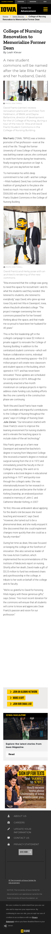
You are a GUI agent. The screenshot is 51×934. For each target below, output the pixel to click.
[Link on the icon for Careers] (9, 822)
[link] (12, 870)
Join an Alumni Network (23, 692)
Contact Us (21, 838)
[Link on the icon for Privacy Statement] (9, 844)
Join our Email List (20, 704)
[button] (5, 926)
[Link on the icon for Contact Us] (9, 838)
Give (45, 1)
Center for (28, 9)
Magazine (33, 1)
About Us (20, 816)
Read (12, 754)
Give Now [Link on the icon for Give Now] (24, 852)
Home (5, 16)
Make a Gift (16, 698)
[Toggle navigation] (45, 9)
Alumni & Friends (7, 1)
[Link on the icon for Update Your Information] (9, 829)
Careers (19, 822)
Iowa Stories (18, 16)
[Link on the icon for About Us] (9, 816)
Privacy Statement (26, 844)
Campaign (21, 1)
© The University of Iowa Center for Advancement (22, 881)
